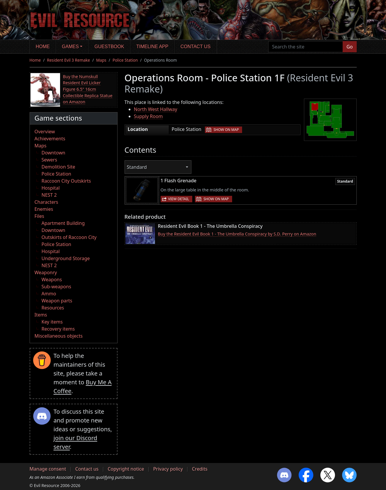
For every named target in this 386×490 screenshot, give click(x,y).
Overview (45, 131)
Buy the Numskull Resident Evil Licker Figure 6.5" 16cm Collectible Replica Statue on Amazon (88, 89)
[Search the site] (305, 46)
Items (41, 314)
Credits (200, 469)
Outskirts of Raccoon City (69, 237)
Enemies (44, 209)
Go (349, 46)
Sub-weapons (56, 286)
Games (70, 46)
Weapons (52, 279)
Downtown (53, 152)
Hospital (51, 188)
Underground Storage (66, 258)
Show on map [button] (226, 129)
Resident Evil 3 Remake (68, 60)
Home (43, 46)
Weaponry (46, 272)
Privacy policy (168, 469)
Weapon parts (57, 300)
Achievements (50, 138)
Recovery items (58, 329)
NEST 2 (49, 195)
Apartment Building (63, 223)
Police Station (125, 60)
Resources (53, 307)
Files (39, 216)
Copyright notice (126, 469)
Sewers (49, 159)
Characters (46, 202)
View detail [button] (178, 198)
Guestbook (109, 46)
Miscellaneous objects (59, 336)
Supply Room (148, 116)
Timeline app (152, 46)
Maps (101, 60)
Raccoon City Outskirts (66, 181)
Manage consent (48, 469)
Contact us (196, 46)
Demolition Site (58, 167)
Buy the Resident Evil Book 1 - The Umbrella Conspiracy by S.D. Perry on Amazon (237, 234)
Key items (52, 322)
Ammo (49, 293)
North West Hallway (155, 109)
